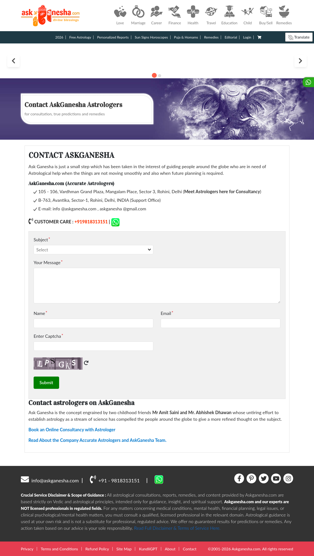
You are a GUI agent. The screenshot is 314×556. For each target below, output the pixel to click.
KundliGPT (148, 548)
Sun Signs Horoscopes (151, 37)
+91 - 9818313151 (115, 479)
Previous (13, 61)
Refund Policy (97, 548)
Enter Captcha (47, 336)
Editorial (231, 37)
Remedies (211, 37)
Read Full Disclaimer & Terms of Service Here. (177, 527)
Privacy (27, 548)
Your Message (47, 262)
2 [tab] (159, 75)
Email (166, 313)
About (170, 548)
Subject (41, 239)
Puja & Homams (186, 37)
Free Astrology (80, 37)
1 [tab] (154, 75)
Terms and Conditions (59, 548)
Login (247, 37)
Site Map (123, 548)
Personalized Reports (113, 37)
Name (39, 313)
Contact (189, 548)
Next (300, 61)
